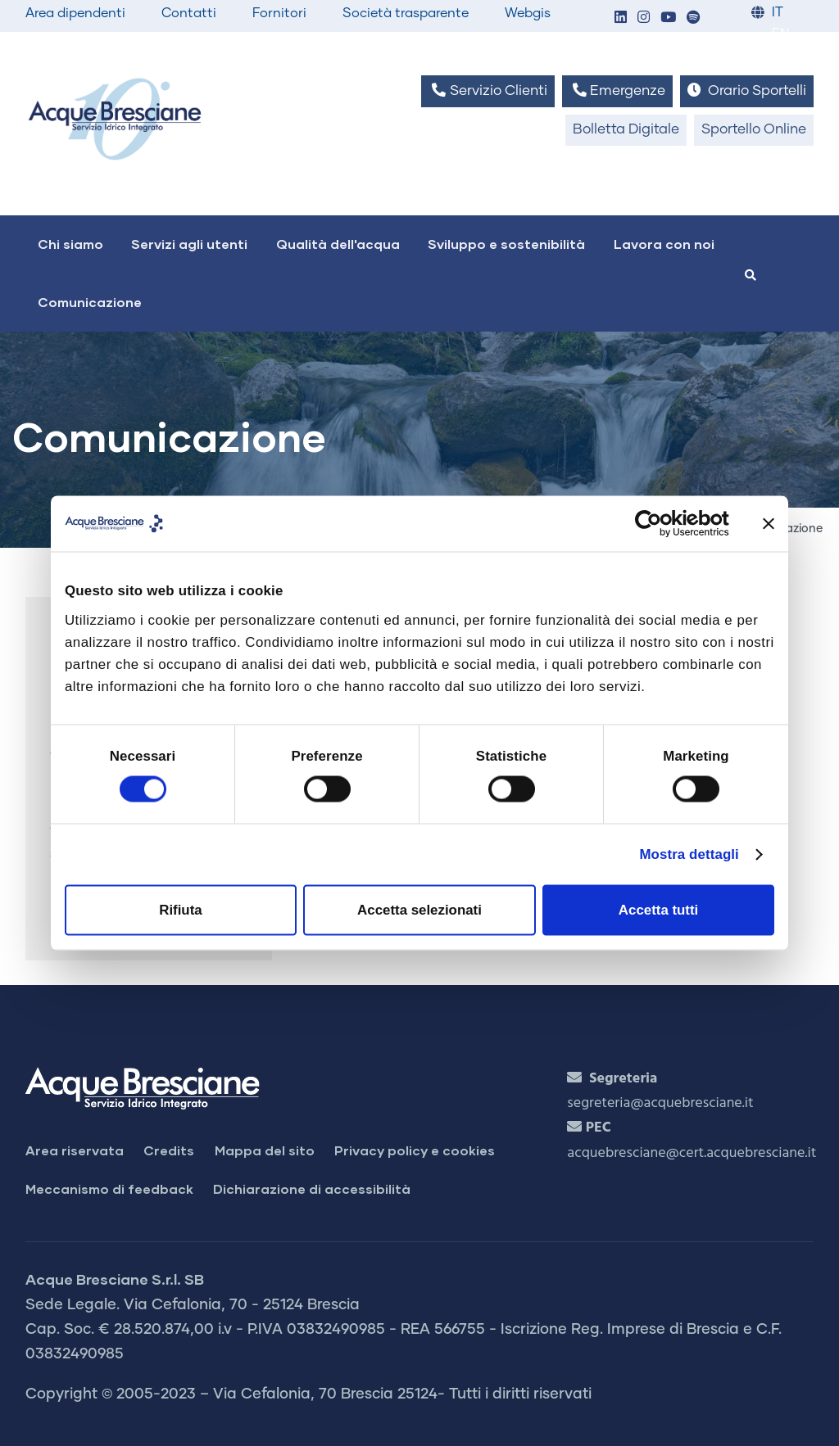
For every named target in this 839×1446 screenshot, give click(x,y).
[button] (620, 18)
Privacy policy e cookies (414, 1150)
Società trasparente (405, 13)
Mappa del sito (265, 1150)
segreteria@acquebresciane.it (660, 1103)
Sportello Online (753, 130)
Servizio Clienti (487, 90)
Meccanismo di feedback (109, 1188)
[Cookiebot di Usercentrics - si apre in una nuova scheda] (657, 523)
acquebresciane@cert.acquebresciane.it (691, 1153)
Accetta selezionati (419, 910)
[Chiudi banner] (768, 523)
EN (780, 34)
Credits (168, 1150)
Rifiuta (180, 910)
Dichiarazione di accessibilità (311, 1188)
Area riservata (74, 1150)
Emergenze (617, 90)
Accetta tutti (658, 910)
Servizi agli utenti (189, 243)
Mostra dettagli (688, 854)
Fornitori (279, 13)
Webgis (528, 13)
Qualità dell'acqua (338, 243)
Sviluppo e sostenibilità (506, 243)
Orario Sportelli (746, 90)
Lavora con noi (664, 243)
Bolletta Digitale (626, 130)
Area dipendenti (75, 13)
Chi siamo (70, 243)
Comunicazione (90, 302)
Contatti (188, 13)
